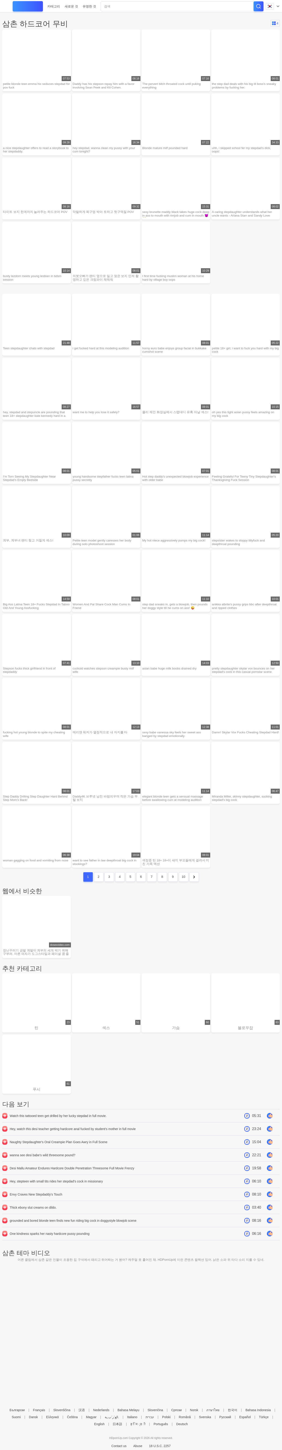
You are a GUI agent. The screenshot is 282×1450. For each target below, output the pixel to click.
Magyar (91, 1417)
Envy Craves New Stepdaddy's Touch (36, 1203)
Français (39, 1410)
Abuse (137, 1446)
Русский (225, 1417)
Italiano (132, 1417)
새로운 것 (71, 6)
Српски (176, 1410)
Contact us (118, 1446)
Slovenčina (155, 1410)
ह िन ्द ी (138, 1424)
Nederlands (101, 1410)
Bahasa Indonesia (258, 1410)
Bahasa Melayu (129, 1410)
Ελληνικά (52, 1417)
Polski (166, 1417)
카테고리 (53, 6)
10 (183, 884)
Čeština (72, 1417)
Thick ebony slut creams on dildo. (33, 1216)
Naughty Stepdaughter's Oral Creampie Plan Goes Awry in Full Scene (58, 1151)
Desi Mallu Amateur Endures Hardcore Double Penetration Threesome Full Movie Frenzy (72, 1177)
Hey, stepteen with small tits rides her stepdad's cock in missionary (56, 1190)
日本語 (117, 1424)
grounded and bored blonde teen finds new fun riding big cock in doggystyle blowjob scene (73, 1229)
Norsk (194, 1410)
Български (17, 1410)
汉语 (82, 1410)
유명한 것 (89, 6)
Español (245, 1417)
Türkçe (264, 1417)
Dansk (33, 1417)
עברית (150, 1417)
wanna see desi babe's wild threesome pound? (42, 1164)
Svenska (205, 1417)
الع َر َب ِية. (112, 1417)
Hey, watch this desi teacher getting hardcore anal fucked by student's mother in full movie (73, 1138)
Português (161, 1424)
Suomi (16, 1417)
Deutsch (182, 1424)
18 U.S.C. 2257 (160, 1446)
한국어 (232, 1410)
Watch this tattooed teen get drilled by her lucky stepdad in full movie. (58, 1124)
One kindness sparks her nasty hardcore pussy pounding (49, 1242)
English (99, 1424)
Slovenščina (61, 1410)
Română (185, 1417)
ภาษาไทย (212, 1410)
